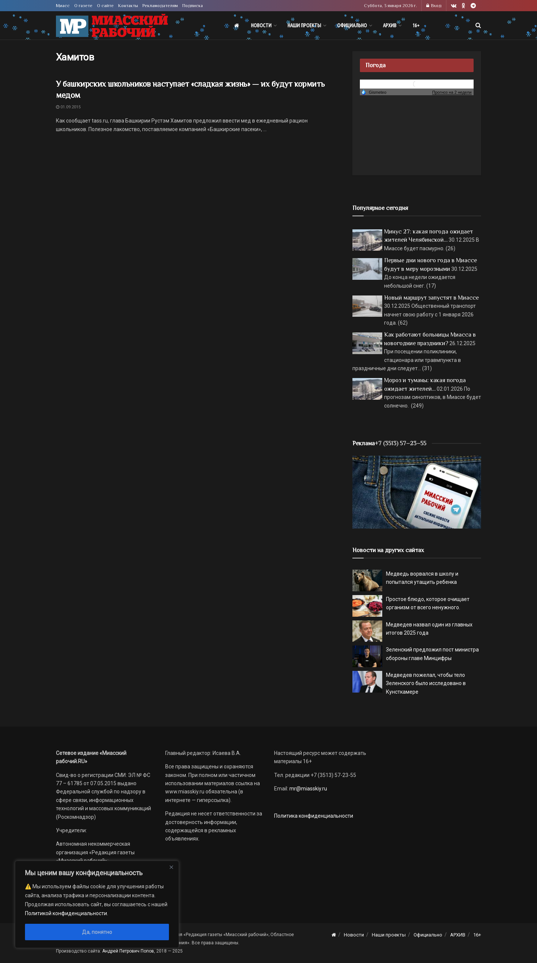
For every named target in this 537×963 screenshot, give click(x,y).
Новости (261, 25)
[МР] (416, 492)
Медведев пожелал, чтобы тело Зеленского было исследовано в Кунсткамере (426, 683)
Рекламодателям (160, 5)
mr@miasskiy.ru (307, 789)
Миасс (63, 5)
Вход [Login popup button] (434, 5)
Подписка (192, 5)
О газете (83, 5)
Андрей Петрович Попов (128, 951)
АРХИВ (389, 25)
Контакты (128, 5)
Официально (352, 25)
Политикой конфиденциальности (66, 913)
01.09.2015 (68, 107)
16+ (416, 25)
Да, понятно (97, 932)
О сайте (105, 5)
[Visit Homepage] (112, 25)
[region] (97, 904)
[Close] (171, 867)
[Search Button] (478, 25)
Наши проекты (304, 25)
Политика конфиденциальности (313, 816)
